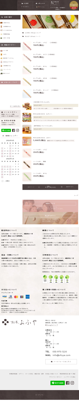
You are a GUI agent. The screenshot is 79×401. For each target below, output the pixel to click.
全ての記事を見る (15, 113)
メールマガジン (25, 8)
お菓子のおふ (9, 24)
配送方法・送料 (37, 375)
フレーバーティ (9, 75)
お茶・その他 (9, 41)
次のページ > (69, 188)
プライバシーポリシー (54, 378)
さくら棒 (7, 54)
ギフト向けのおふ (11, 33)
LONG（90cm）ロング (31, 34)
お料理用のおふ (10, 28)
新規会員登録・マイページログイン (58, 4)
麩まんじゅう (9, 80)
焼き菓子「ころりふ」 (12, 63)
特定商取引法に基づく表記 (67, 375)
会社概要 (25, 3)
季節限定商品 (9, 37)
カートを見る (26, 375)
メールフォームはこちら (61, 363)
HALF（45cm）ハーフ (31, 37)
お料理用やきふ (9, 71)
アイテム (40, 8)
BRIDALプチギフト (11, 67)
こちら (24, 241)
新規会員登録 (9, 375)
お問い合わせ (40, 3)
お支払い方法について (50, 375)
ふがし (7, 58)
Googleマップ (51, 326)
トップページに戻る (69, 378)
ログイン (18, 375)
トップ (76, 196)
